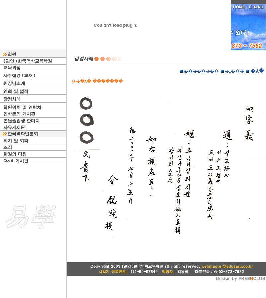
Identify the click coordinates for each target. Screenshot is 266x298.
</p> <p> (166, 164)
